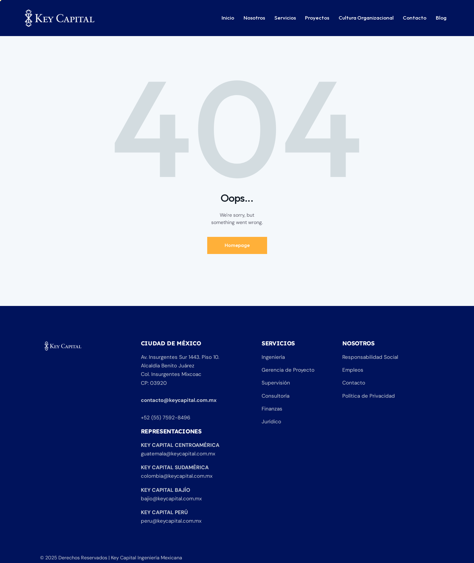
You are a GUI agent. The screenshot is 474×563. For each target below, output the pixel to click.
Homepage (237, 245)
